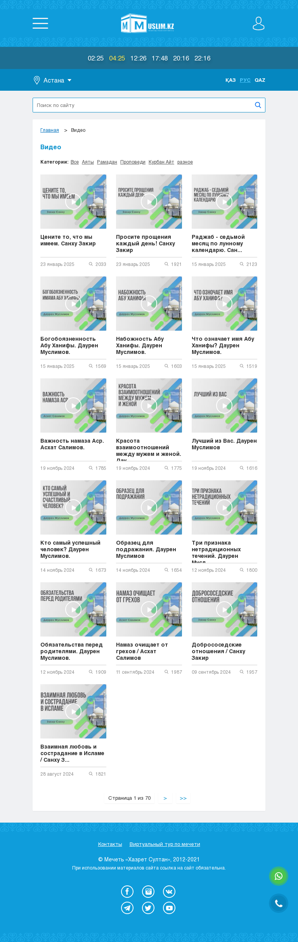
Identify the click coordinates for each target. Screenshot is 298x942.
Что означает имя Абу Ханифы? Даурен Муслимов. (223, 345)
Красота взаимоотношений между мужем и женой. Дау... (148, 449)
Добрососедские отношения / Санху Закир (218, 651)
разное (185, 161)
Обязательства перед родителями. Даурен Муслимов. (71, 651)
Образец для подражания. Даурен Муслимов (146, 549)
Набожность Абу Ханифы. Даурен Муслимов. (140, 345)
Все (75, 161)
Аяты (88, 161)
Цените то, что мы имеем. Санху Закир (68, 240)
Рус (245, 80)
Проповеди (133, 161)
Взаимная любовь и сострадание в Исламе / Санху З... (72, 753)
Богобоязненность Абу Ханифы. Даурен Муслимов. (69, 345)
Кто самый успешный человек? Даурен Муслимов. (70, 549)
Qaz (260, 80)
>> (183, 798)
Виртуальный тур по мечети (165, 844)
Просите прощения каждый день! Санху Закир (145, 243)
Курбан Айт (161, 161)
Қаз (230, 80)
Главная (49, 130)
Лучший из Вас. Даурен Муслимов (224, 443)
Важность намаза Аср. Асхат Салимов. (72, 443)
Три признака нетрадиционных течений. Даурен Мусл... (216, 551)
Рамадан (107, 161)
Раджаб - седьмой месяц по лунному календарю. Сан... (218, 243)
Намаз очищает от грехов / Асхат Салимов (142, 651)
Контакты (110, 844)
